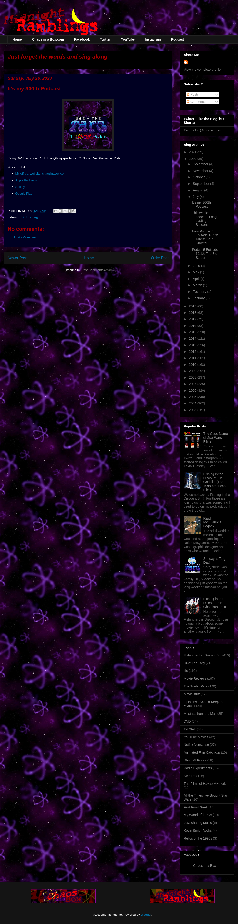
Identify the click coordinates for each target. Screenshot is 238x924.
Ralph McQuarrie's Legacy (212, 522)
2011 (193, 358)
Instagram (153, 39)
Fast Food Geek (196, 807)
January (199, 298)
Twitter (105, 39)
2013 (193, 345)
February (200, 291)
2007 (193, 384)
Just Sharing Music (198, 823)
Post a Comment (25, 237)
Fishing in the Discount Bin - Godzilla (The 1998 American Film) (214, 482)
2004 (193, 403)
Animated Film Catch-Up (202, 752)
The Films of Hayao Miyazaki (205, 783)
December (201, 164)
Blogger (146, 914)
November (201, 171)
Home (17, 39)
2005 (193, 397)
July (196, 197)
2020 (193, 159)
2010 (193, 365)
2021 (193, 152)
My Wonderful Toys (198, 815)
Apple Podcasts (26, 180)
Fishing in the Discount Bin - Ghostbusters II (214, 603)
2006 (193, 390)
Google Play (23, 193)
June (197, 266)
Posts (193, 94)
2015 (193, 332)
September (201, 184)
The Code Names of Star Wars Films (216, 438)
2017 (193, 319)
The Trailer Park (196, 686)
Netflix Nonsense (196, 745)
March (198, 285)
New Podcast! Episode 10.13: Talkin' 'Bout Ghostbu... (205, 237)
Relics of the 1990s (198, 838)
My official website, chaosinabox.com (40, 173)
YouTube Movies (196, 737)
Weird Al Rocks (195, 760)
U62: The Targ (28, 217)
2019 (193, 306)
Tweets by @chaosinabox (203, 130)
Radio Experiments (198, 768)
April (196, 279)
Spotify (20, 187)
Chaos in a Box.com (48, 39)
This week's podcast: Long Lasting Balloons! (204, 219)
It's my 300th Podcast (201, 204)
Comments (197, 102)
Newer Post (17, 258)
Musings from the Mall (200, 713)
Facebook (82, 39)
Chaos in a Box (204, 866)
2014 (193, 338)
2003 (193, 410)
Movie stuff (192, 694)
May (196, 272)
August (198, 190)
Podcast (177, 39)
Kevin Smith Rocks (198, 830)
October (199, 177)
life (186, 671)
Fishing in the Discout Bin (202, 655)
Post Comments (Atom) (97, 270)
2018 (193, 313)
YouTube (128, 39)
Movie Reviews (195, 678)
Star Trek (190, 776)
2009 (193, 371)
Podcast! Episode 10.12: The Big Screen (205, 254)
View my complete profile (202, 69)
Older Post (160, 258)
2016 (193, 326)
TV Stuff (190, 729)
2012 (193, 351)
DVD (187, 721)
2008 (193, 377)
